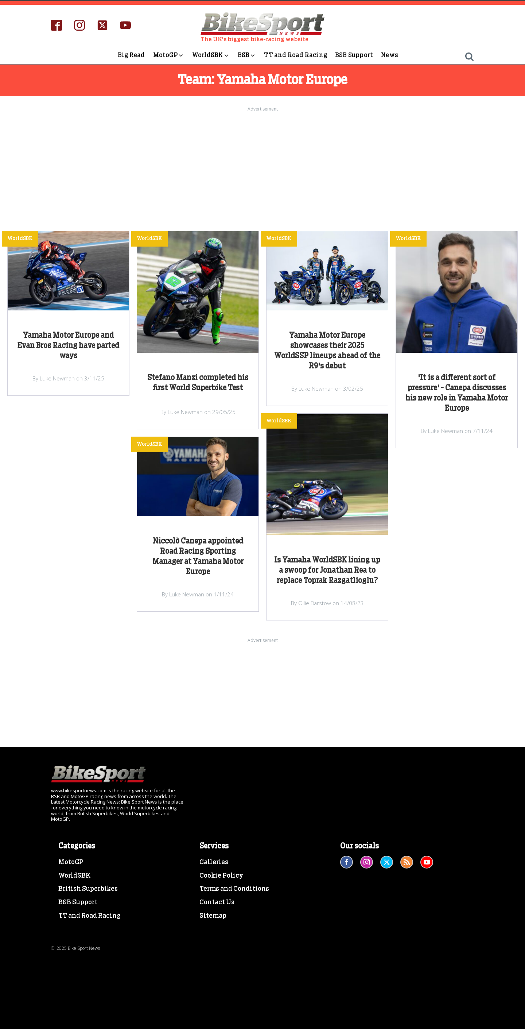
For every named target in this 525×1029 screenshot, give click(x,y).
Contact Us (216, 902)
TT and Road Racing (295, 56)
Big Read (131, 56)
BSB (247, 56)
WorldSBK (211, 56)
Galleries (213, 862)
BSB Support (354, 56)
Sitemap (212, 916)
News (389, 56)
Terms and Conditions (234, 889)
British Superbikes (88, 889)
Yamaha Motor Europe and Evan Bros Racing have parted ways (68, 346)
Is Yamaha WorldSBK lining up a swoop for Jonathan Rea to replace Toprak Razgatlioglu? (327, 570)
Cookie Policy (221, 876)
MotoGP (168, 56)
